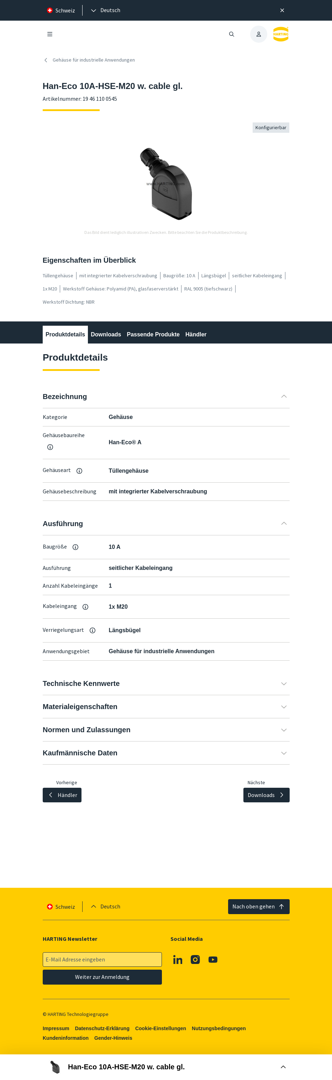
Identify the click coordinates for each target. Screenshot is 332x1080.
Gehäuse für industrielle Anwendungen (89, 60)
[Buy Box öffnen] (166, 1067)
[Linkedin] (177, 959)
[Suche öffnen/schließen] (232, 34)
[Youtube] (213, 959)
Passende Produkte (153, 334)
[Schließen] (282, 10)
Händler (196, 334)
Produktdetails (65, 334)
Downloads (106, 334)
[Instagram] (195, 959)
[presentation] (105, 10)
